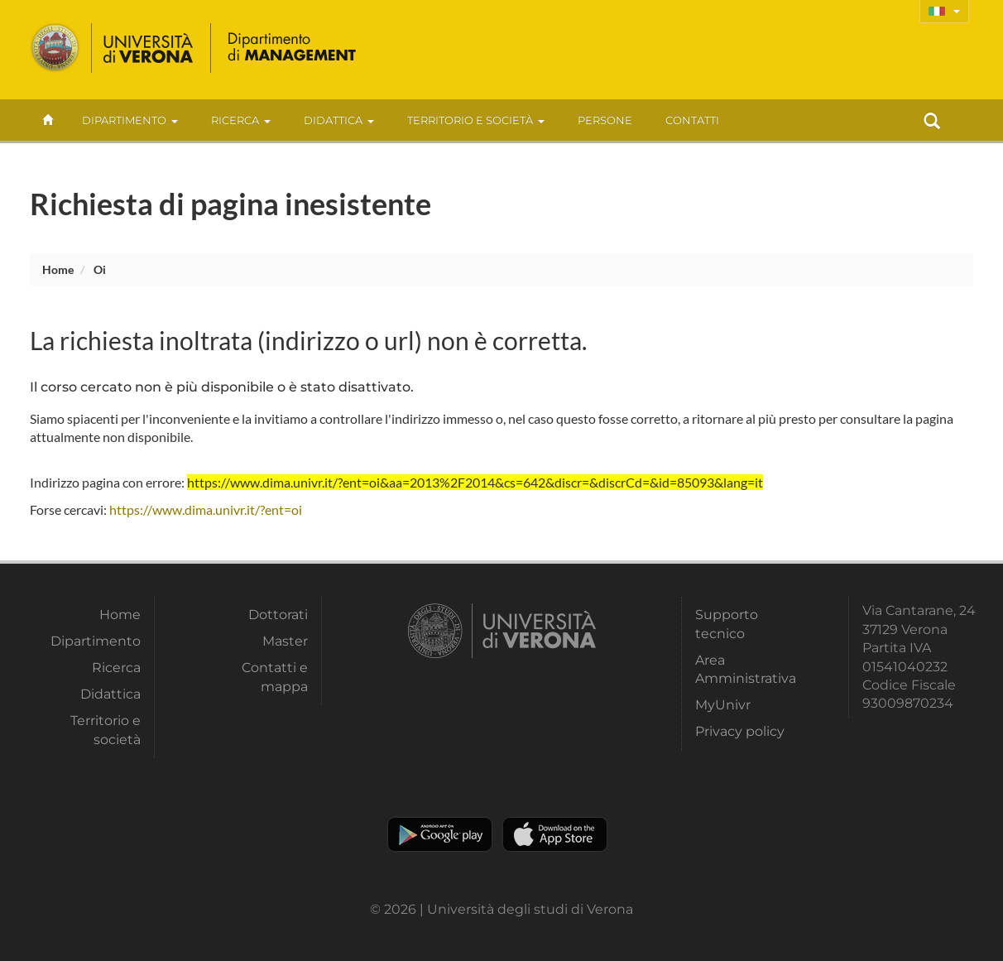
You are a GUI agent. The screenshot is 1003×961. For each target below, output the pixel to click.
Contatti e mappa (275, 677)
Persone (605, 120)
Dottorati (278, 614)
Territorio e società (476, 120)
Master (285, 641)
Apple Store (555, 834)
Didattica (339, 120)
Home (58, 269)
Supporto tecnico (726, 624)
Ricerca (241, 120)
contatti (692, 120)
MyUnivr (723, 705)
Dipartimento (130, 120)
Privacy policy (740, 731)
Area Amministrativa (745, 669)
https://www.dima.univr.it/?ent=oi (205, 509)
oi (100, 269)
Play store (440, 834)
